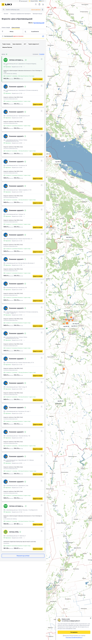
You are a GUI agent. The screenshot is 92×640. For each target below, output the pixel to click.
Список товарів (39, 4)
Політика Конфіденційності (74, 637)
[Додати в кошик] (38, 79)
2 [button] (63, 368)
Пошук (4, 10)
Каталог (6, 13)
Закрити (90, 618)
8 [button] (72, 320)
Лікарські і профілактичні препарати (20, 13)
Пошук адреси (3, 36)
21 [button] (67, 323)
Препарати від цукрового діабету (42, 13)
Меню (3, 4)
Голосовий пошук (42, 9)
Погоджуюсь (73, 632)
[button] (67, 239)
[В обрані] (41, 59)
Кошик (43, 4)
